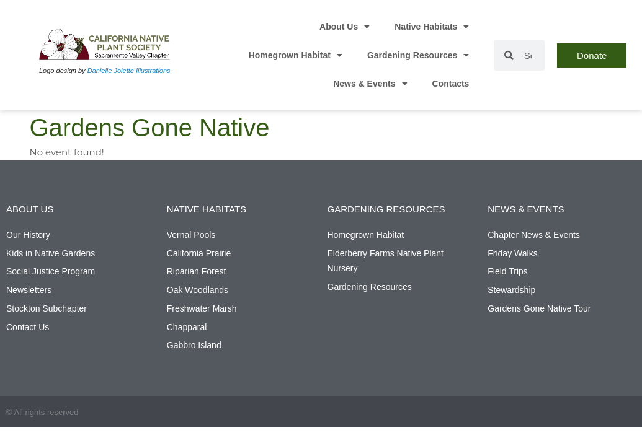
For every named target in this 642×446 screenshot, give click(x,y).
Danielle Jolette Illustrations (129, 70)
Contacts (451, 84)
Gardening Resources (418, 55)
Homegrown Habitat (295, 55)
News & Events (370, 83)
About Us (344, 26)
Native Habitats (432, 26)
